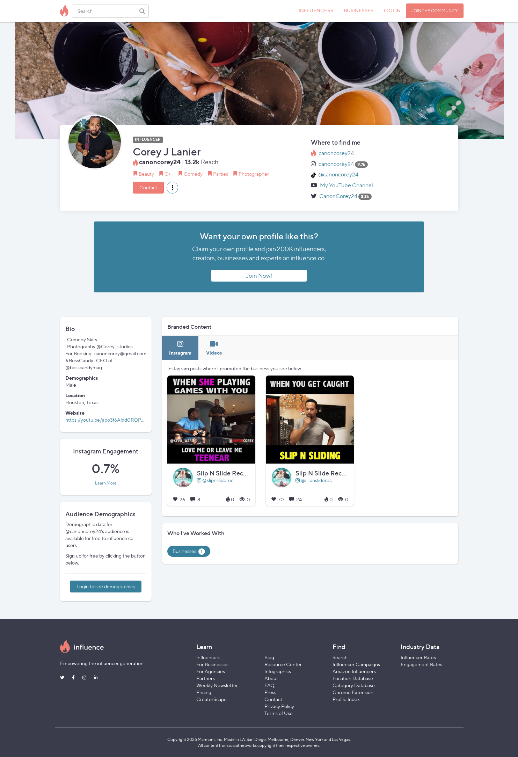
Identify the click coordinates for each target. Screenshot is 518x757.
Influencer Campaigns (356, 664)
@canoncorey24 (338, 174)
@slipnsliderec (215, 480)
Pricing (203, 692)
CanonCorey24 (338, 196)
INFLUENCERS (316, 10)
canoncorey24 (336, 153)
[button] (172, 188)
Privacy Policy (279, 706)
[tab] (180, 348)
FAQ (269, 685)
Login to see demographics (105, 586)
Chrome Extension (353, 692)
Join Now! (259, 275)
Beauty (146, 174)
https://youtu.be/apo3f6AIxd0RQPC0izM (110, 420)
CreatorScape (211, 699)
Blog (269, 657)
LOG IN (392, 10)
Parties (220, 174)
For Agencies (210, 671)
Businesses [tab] (189, 551)
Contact (148, 187)
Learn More (106, 483)
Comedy (193, 174)
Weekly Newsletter (217, 685)
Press (270, 692)
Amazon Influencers (354, 671)
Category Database (354, 685)
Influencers (208, 657)
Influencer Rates (418, 657)
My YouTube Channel (346, 185)
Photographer (254, 174)
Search (340, 657)
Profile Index (346, 699)
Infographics (277, 671)
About (271, 678)
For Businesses (212, 664)
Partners (205, 678)
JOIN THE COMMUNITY (434, 10)
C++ (169, 174)
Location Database (353, 678)
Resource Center (283, 664)
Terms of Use (278, 713)
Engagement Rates (421, 664)
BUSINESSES (358, 10)
